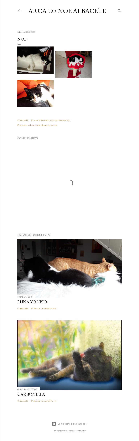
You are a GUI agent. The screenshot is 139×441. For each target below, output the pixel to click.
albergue (45, 125)
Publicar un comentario (43, 308)
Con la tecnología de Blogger (69, 424)
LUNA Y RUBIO (32, 302)
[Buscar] (119, 10)
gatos (54, 125)
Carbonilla (31, 394)
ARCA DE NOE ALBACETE (67, 11)
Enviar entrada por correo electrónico (50, 120)
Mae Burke (80, 430)
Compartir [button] (23, 120)
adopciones (34, 125)
